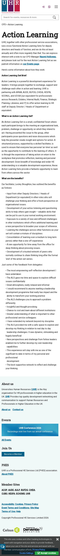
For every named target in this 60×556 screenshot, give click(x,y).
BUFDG (24, 490)
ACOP (4, 490)
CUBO (4, 493)
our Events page (31, 64)
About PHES (7, 474)
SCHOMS (20, 493)
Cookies (19, 504)
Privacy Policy (31, 504)
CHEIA (32, 490)
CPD (4, 24)
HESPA (11, 493)
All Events (6, 440)
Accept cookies (46, 553)
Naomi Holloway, (48, 56)
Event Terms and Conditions (15, 508)
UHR (34, 389)
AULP (17, 490)
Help (18, 511)
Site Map (34, 508)
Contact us (18, 409)
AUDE (11, 490)
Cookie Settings (26, 553)
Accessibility (8, 504)
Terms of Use (8, 511)
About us (6, 409)
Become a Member (13, 454)
